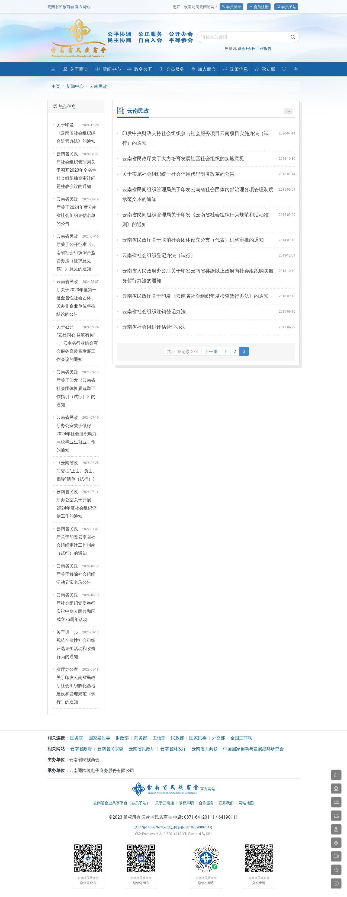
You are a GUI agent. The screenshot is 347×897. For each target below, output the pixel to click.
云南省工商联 (205, 748)
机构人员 (296, 71)
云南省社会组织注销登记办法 (154, 311)
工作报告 (263, 48)
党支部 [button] (264, 69)
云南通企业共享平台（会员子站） (121, 803)
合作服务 (206, 803)
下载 (284, 71)
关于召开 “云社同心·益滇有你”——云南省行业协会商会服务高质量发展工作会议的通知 (77, 343)
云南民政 (98, 86)
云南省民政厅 (142, 748)
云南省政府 (81, 748)
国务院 (76, 738)
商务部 (140, 738)
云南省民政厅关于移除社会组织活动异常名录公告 (75, 574)
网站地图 (246, 803)
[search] (248, 37)
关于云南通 (164, 803)
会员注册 (259, 7)
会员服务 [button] (171, 69)
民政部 (177, 738)
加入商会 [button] (203, 69)
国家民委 (198, 738)
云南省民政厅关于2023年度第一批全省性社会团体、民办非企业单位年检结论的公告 (76, 298)
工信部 (159, 738)
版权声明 (186, 803)
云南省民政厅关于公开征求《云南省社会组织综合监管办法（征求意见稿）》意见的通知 (75, 252)
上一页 (211, 351)
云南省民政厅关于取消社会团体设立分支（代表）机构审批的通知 (193, 240)
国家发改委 (99, 738)
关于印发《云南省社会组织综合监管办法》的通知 (75, 133)
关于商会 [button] (75, 69)
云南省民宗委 (110, 748)
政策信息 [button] (235, 69)
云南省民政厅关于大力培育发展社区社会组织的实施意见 (183, 158)
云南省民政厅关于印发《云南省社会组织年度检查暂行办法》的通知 (195, 296)
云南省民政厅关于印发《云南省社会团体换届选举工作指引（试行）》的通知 (75, 388)
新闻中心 (75, 86)
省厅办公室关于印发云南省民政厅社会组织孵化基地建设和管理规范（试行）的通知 (75, 685)
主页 (56, 86)
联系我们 (226, 803)
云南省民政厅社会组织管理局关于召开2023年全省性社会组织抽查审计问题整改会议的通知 (76, 170)
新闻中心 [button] (108, 69)
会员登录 (231, 7)
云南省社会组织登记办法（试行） (158, 255)
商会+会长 (246, 48)
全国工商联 (241, 738)
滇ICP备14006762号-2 (150, 827)
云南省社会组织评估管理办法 (154, 327)
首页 (53, 71)
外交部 (218, 738)
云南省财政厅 (173, 748)
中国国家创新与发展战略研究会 (253, 748)
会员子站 (286, 7)
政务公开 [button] (139, 69)
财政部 (122, 738)
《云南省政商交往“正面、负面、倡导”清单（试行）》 (76, 471)
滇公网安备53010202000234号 (190, 827)
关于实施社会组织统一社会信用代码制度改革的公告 (178, 174)
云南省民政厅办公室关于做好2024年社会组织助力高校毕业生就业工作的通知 (76, 434)
